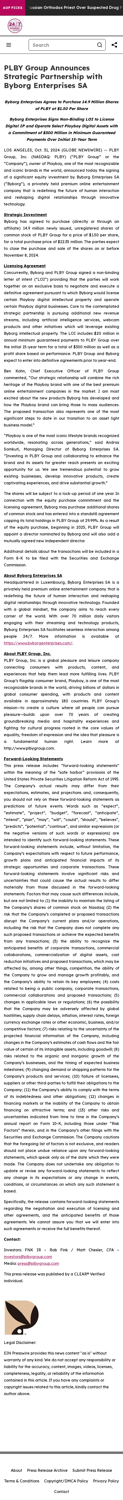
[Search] (61, 44)
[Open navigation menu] (8, 45)
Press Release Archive (47, 1470)
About (16, 1470)
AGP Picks (12, 8)
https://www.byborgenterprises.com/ (38, 643)
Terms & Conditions (21, 1481)
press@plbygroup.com (38, 1263)
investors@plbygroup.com (28, 1256)
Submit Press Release (92, 1470)
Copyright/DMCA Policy (66, 1481)
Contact (61, 1491)
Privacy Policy (106, 1481)
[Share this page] (114, 45)
